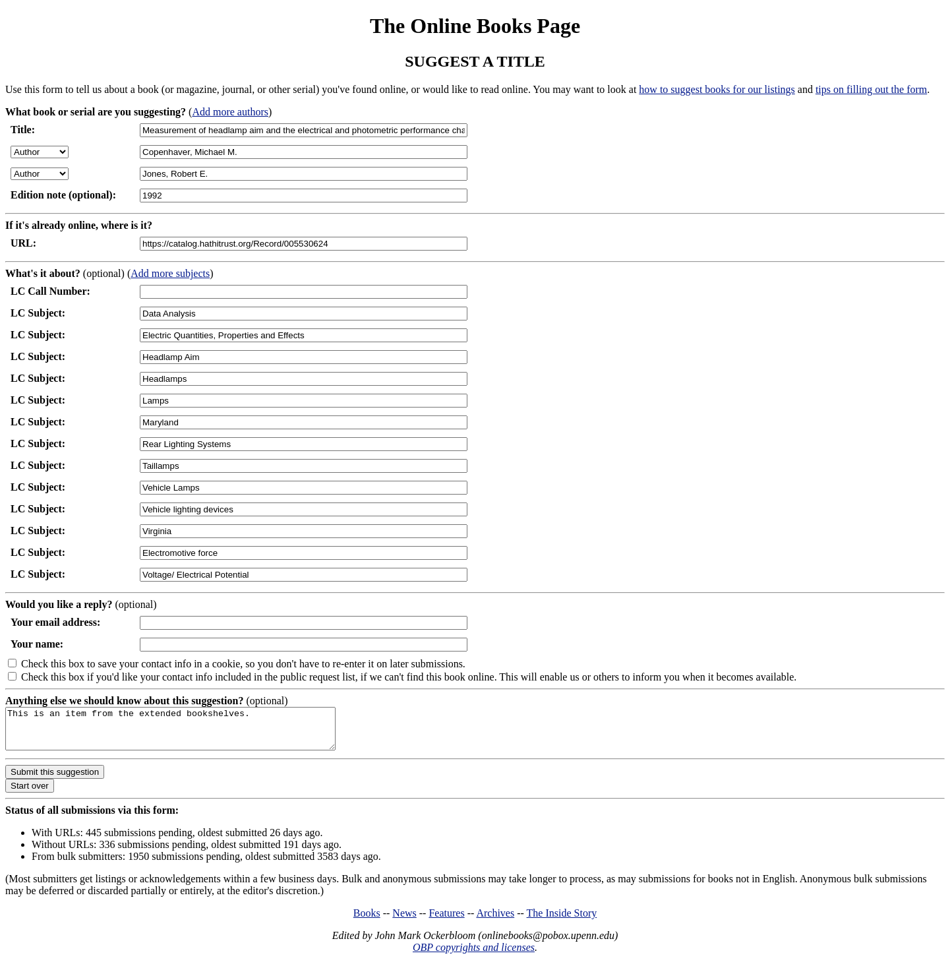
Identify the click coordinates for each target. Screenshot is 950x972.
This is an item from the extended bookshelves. (190, 732)
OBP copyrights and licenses (474, 955)
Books (366, 920)
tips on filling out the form (871, 89)
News (404, 920)
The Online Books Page (475, 26)
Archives (495, 920)
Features (446, 920)
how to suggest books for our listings (716, 89)
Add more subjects (170, 273)
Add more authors (230, 111)
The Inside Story (562, 920)
